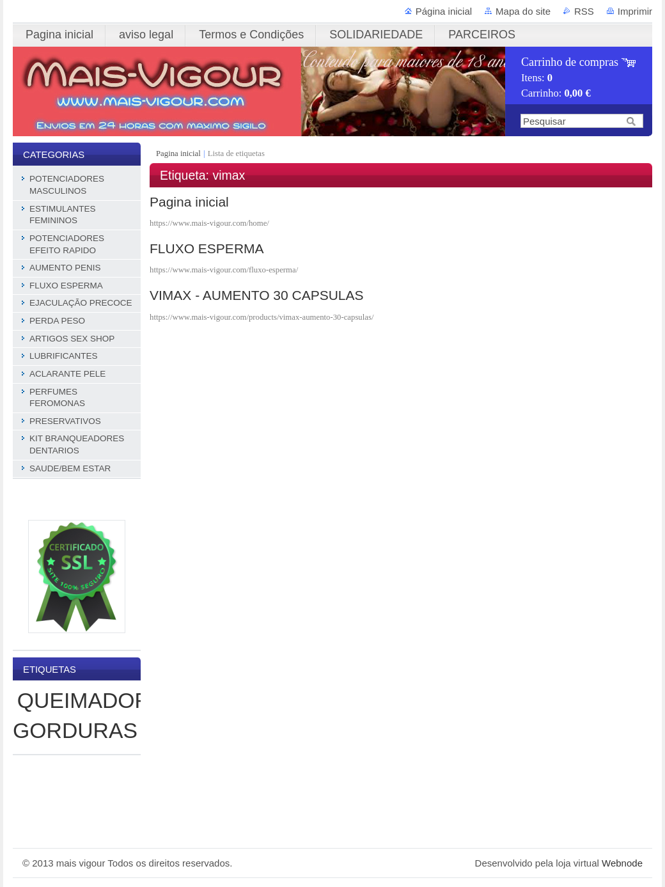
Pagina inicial (179, 153)
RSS (584, 11)
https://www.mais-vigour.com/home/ (209, 223)
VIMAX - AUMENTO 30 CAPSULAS (257, 295)
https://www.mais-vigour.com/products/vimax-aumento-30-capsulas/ (261, 317)
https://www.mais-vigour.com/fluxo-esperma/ (224, 269)
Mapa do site (523, 11)
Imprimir (635, 11)
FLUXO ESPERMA (207, 248)
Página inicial (444, 11)
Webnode (622, 863)
